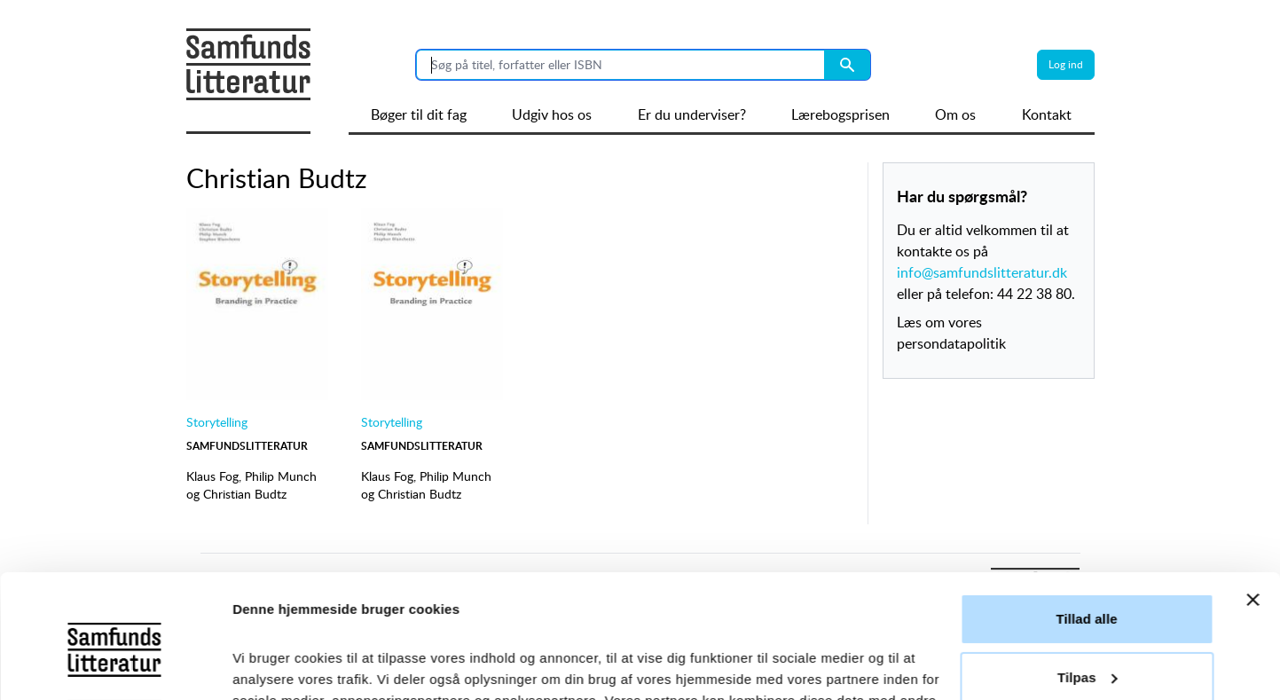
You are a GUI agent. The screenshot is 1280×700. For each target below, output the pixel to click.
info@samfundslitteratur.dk (982, 272)
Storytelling (216, 421)
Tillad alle (1086, 513)
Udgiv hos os (552, 114)
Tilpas (1087, 570)
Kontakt (1047, 114)
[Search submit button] (847, 65)
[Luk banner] (1252, 494)
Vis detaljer (268, 664)
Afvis (1086, 629)
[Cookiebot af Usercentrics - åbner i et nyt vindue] (114, 665)
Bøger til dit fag (419, 114)
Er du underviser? (692, 114)
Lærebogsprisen (840, 114)
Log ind (1065, 64)
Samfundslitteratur (247, 445)
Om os (955, 114)
